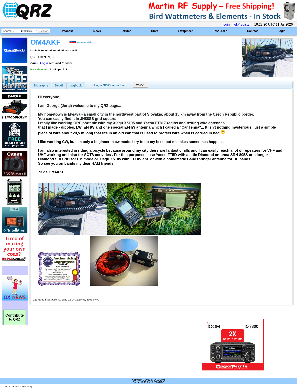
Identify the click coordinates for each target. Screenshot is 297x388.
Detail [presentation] (59, 85)
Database (67, 31)
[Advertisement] (104, 345)
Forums (126, 31)
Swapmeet (185, 31)
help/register (241, 24)
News (97, 31)
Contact (252, 31)
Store (155, 31)
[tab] (41, 85)
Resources (219, 31)
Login (281, 31)
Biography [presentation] (41, 85)
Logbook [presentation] (76, 85)
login (226, 24)
